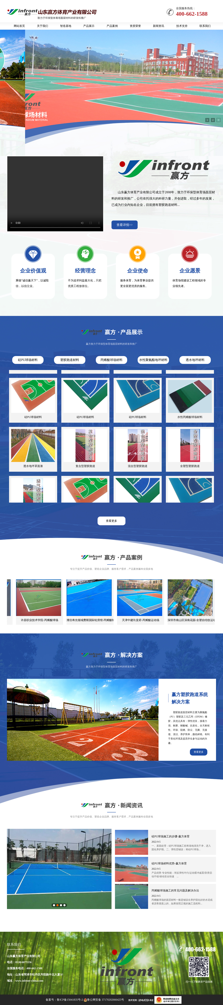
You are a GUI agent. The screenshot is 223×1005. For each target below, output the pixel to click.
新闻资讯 (158, 25)
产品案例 (112, 25)
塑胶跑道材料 (69, 360)
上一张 (11, 869)
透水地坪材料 (195, 360)
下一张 (108, 869)
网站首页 (19, 25)
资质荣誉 (135, 25)
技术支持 (181, 25)
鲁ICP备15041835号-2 (70, 999)
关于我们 (42, 25)
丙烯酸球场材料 (111, 360)
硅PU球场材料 (28, 360)
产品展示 (88, 25)
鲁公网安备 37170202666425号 (105, 999)
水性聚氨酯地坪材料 (153, 360)
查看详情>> (125, 225)
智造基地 (65, 25)
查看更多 (111, 520)
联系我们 (205, 25)
